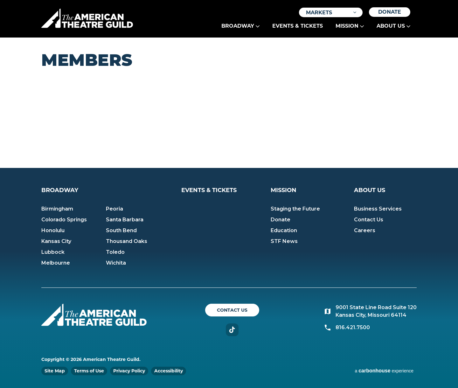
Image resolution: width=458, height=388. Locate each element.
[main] (229, 103)
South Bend (121, 230)
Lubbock (53, 252)
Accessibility (168, 371)
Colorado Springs (64, 220)
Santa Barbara (124, 220)
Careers (364, 230)
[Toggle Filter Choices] (331, 12)
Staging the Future (295, 209)
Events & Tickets (297, 26)
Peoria (114, 209)
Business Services (378, 209)
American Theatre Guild (87, 18)
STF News (284, 241)
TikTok (232, 329)
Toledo (115, 252)
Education (284, 230)
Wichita (116, 263)
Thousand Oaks (126, 241)
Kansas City (56, 241)
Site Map (55, 371)
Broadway (237, 26)
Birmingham (57, 209)
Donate (389, 12)
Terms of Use (89, 371)
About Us (391, 26)
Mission (347, 26)
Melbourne (55, 263)
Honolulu (53, 230)
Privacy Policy (129, 371)
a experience (384, 370)
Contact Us (368, 220)
